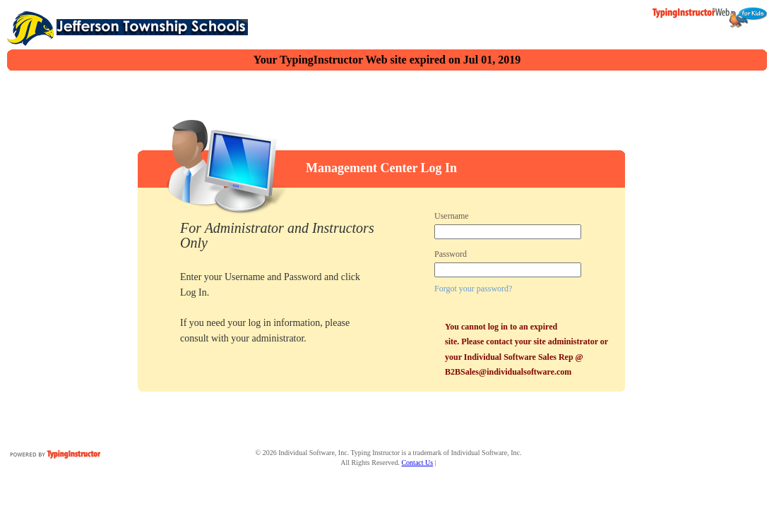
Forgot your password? (473, 289)
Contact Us (417, 462)
